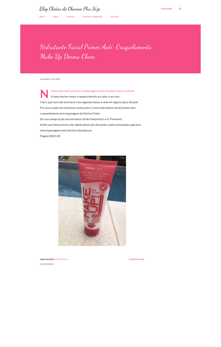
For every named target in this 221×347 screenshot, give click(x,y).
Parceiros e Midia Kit (92, 16)
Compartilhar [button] (136, 259)
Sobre (55, 16)
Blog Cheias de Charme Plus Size (69, 9)
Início (42, 16)
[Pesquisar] (166, 8)
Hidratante (61, 259)
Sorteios (115, 16)
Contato (70, 16)
